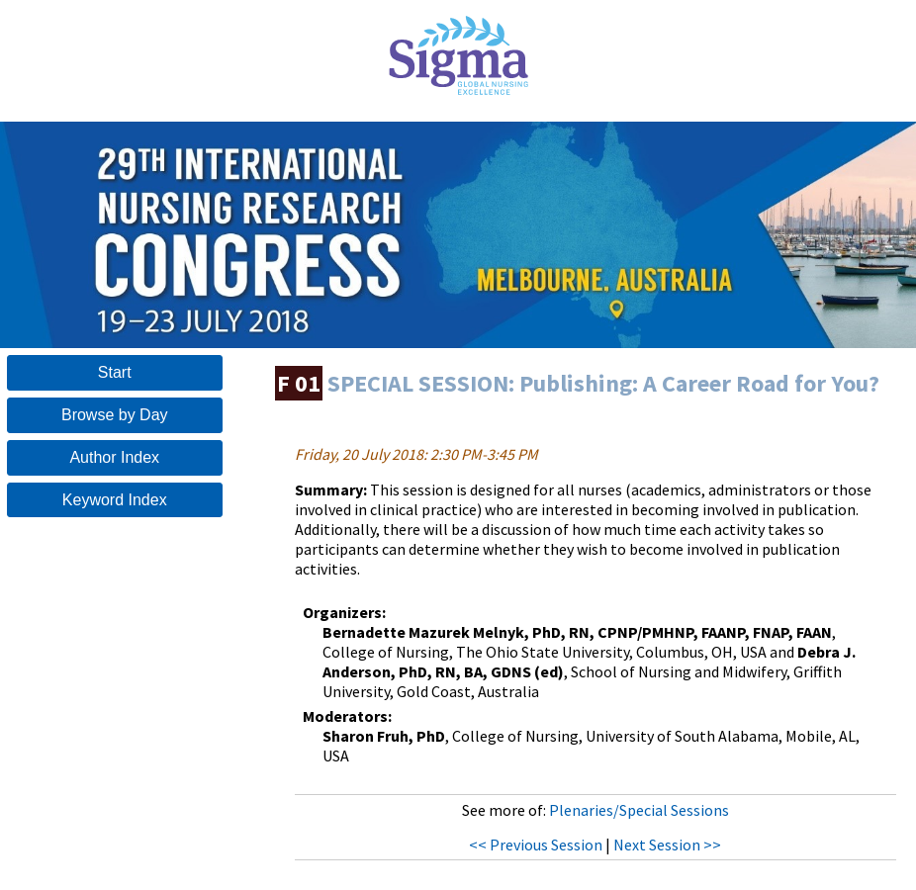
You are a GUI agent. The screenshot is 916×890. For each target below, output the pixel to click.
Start (115, 372)
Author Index (114, 457)
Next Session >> (667, 844)
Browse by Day (114, 414)
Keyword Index (114, 499)
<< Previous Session (535, 844)
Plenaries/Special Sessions (639, 810)
